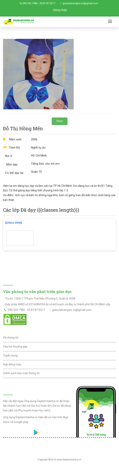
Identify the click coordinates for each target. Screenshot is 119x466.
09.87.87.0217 (47, 3)
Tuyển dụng (10, 355)
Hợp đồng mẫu (12, 364)
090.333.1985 (30, 3)
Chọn (59, 121)
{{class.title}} (13, 222)
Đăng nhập (60, 10)
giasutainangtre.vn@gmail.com (80, 3)
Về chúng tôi (10, 337)
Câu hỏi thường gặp (15, 346)
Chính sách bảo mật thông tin (21, 373)
